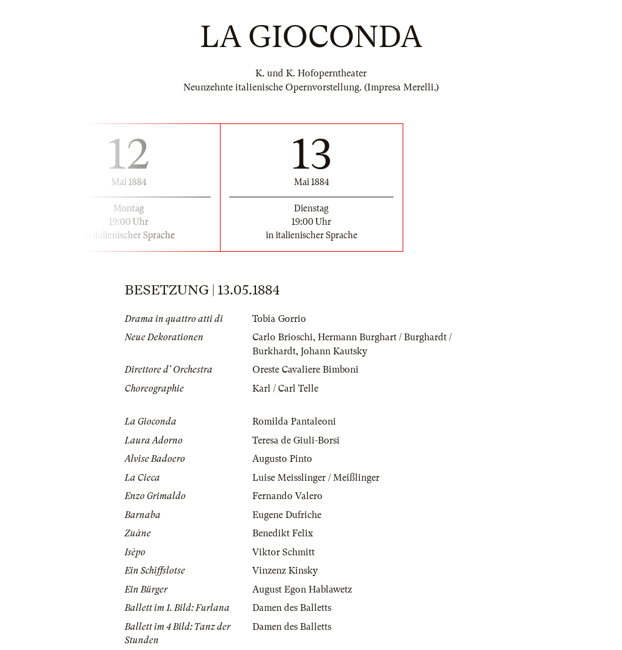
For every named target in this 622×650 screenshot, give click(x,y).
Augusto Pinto (282, 458)
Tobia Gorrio (279, 318)
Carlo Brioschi (282, 337)
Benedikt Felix (282, 533)
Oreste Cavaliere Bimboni (305, 369)
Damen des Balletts (291, 607)
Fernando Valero (287, 496)
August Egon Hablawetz (302, 589)
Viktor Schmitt (283, 552)
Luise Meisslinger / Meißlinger (315, 477)
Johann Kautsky (334, 351)
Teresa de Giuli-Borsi (296, 440)
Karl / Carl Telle (285, 388)
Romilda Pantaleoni (294, 421)
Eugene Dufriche (286, 514)
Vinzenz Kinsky (285, 570)
